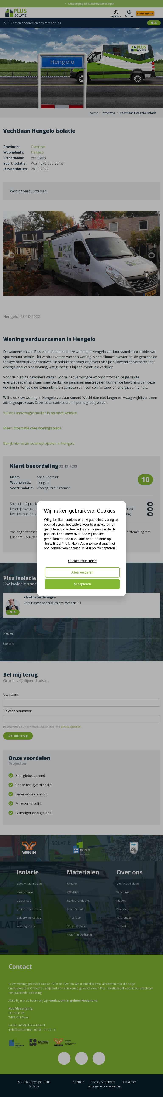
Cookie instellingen (82, 561)
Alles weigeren (82, 572)
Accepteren (82, 584)
